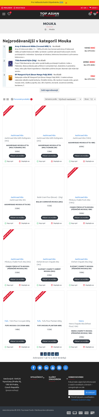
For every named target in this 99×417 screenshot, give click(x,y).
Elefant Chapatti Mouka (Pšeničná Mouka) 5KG (81, 267)
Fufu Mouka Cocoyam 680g (17, 325)
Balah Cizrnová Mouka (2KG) (49, 202)
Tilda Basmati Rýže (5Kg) (25, 60)
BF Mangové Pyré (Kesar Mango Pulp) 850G (33, 75)
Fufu (6, 321)
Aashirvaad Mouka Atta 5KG (17, 204)
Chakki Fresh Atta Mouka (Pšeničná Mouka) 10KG (81, 208)
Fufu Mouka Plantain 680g (49, 325)
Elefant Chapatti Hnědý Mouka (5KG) (49, 270)
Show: (87, 99)
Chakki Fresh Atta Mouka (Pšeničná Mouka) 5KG (17, 267)
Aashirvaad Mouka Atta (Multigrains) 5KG (17, 146)
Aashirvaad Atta (17, 135)
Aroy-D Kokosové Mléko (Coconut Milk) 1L (33, 46)
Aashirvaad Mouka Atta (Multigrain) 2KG (49, 146)
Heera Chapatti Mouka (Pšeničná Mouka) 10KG (81, 332)
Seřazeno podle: (51, 99)
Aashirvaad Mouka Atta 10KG (81, 142)
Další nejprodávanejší (49, 90)
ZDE (61, 2)
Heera (81, 321)
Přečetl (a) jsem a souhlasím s (81, 398)
